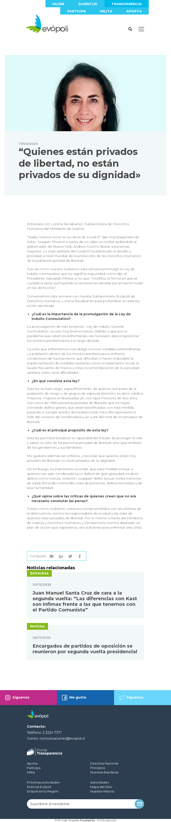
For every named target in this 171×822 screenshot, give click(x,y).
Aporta (134, 11)
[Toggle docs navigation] (141, 29)
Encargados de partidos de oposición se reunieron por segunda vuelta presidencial (85, 648)
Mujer (58, 4)
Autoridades (99, 782)
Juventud (87, 4)
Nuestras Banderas (104, 772)
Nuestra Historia (102, 791)
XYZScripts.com (106, 820)
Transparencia (127, 4)
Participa (76, 11)
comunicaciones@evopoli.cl (62, 738)
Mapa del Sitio (101, 787)
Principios (97, 768)
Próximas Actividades (43, 782)
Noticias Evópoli (39, 787)
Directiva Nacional (104, 763)
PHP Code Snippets (67, 820)
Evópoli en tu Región (42, 791)
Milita (106, 11)
